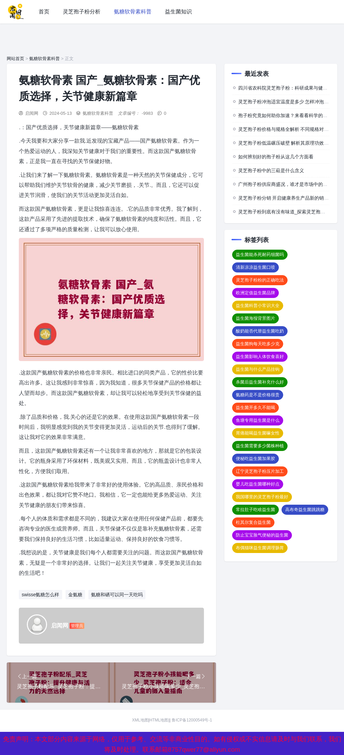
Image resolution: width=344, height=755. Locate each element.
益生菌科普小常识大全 (258, 305)
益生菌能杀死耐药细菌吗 (260, 254)
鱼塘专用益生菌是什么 (258, 420)
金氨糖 (75, 594)
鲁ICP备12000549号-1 (192, 720)
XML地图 (140, 720)
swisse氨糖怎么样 (40, 594)
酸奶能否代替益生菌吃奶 (260, 331)
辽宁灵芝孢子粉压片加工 (260, 471)
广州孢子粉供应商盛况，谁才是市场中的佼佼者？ (290, 184)
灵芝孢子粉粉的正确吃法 (260, 280)
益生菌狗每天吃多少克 (258, 343)
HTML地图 (159, 720)
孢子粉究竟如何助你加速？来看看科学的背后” (286, 115)
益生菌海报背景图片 (255, 318)
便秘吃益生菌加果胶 (255, 458)
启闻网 (31, 113)
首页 (44, 11)
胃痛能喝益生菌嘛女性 (258, 433)
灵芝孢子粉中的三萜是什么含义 (271, 170)
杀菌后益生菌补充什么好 (260, 382)
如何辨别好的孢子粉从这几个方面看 (275, 156)
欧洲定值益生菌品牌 (255, 292)
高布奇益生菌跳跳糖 (305, 509)
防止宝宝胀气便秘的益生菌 (262, 535)
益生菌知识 (178, 11)
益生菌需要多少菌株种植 (260, 445)
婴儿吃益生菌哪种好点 (258, 484)
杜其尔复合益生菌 (253, 522)
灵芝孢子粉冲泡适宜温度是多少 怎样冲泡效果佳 (288, 101)
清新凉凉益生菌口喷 (255, 267)
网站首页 (15, 58)
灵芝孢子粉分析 (81, 11)
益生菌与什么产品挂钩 (258, 369)
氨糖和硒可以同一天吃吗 (117, 594)
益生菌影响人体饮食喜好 (260, 356)
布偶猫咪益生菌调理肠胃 (260, 547)
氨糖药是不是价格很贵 (258, 394)
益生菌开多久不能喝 (255, 407)
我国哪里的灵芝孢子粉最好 (262, 496)
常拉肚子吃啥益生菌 (255, 509)
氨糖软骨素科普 (133, 11)
